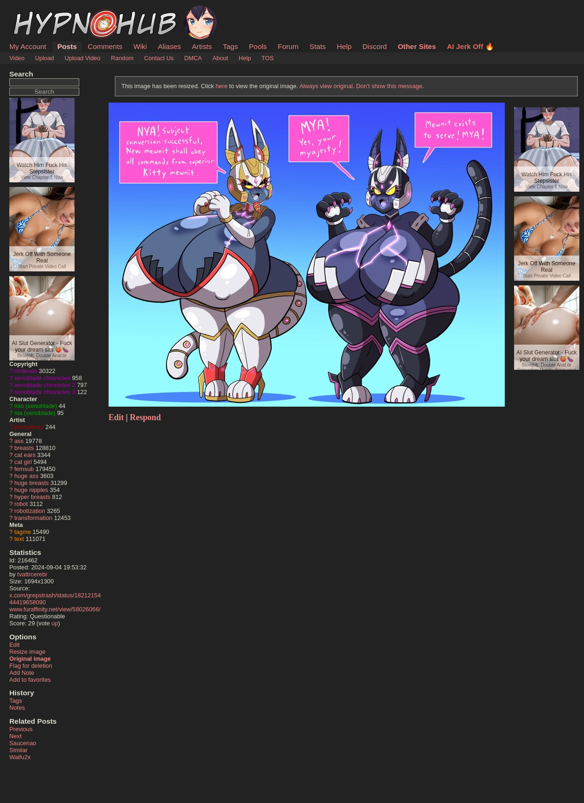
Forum (288, 46)
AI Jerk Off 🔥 (470, 46)
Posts (67, 46)
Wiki (140, 46)
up (54, 623)
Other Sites (417, 46)
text (19, 538)
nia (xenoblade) (34, 412)
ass (19, 440)
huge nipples (31, 489)
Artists (202, 46)
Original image (30, 658)
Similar (18, 750)
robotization (29, 510)
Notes (17, 707)
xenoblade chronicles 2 (45, 384)
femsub (24, 468)
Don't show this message (389, 86)
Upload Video (83, 58)
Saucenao (22, 743)
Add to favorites (30, 679)
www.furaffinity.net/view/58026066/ (55, 609)
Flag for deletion (30, 665)
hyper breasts (32, 496)
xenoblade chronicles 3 (45, 391)
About (220, 58)
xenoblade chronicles (42, 377)
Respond (145, 417)
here (221, 86)
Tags (230, 46)
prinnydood (29, 426)
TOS (267, 58)
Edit (14, 644)
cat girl (23, 461)
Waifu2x (20, 757)
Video (17, 58)
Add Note (21, 672)
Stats (317, 46)
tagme (22, 531)
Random (122, 58)
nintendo (25, 370)
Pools (258, 46)
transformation (33, 517)
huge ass (26, 475)
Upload (44, 58)
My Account (27, 46)
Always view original (326, 86)
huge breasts (31, 482)
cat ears (25, 454)
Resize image (27, 651)
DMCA (193, 58)
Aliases (169, 46)
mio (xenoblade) (35, 405)
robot (21, 503)
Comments (105, 46)
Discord (375, 46)
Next (15, 736)
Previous (21, 729)
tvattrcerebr (32, 574)
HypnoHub (35, 11)
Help (344, 46)
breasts (24, 447)
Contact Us (158, 58)
